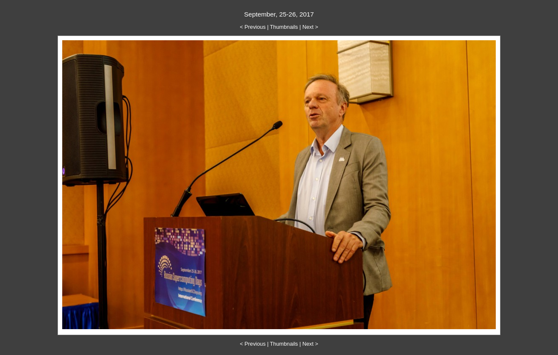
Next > (310, 27)
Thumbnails (284, 27)
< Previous (253, 27)
